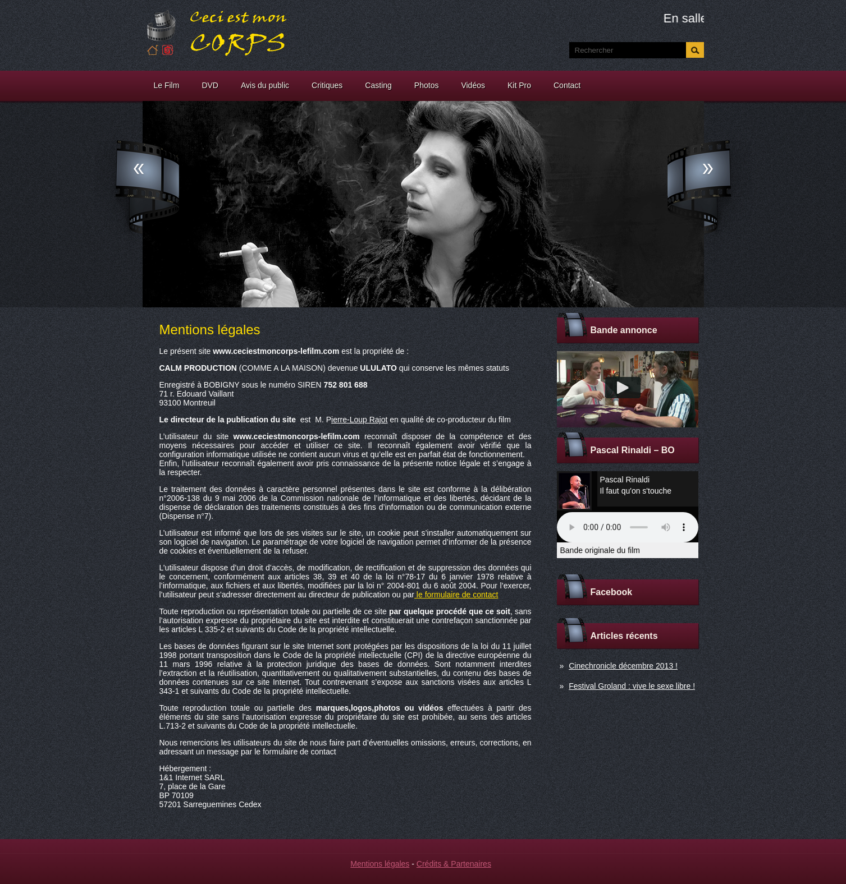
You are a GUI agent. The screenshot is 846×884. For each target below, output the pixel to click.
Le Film (167, 85)
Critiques (327, 85)
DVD (210, 85)
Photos (426, 85)
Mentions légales (379, 863)
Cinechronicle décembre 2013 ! (623, 665)
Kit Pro (519, 85)
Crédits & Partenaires (454, 863)
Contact (567, 85)
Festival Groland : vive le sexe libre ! (632, 686)
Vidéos (473, 85)
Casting (378, 85)
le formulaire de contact (456, 594)
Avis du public (265, 85)
